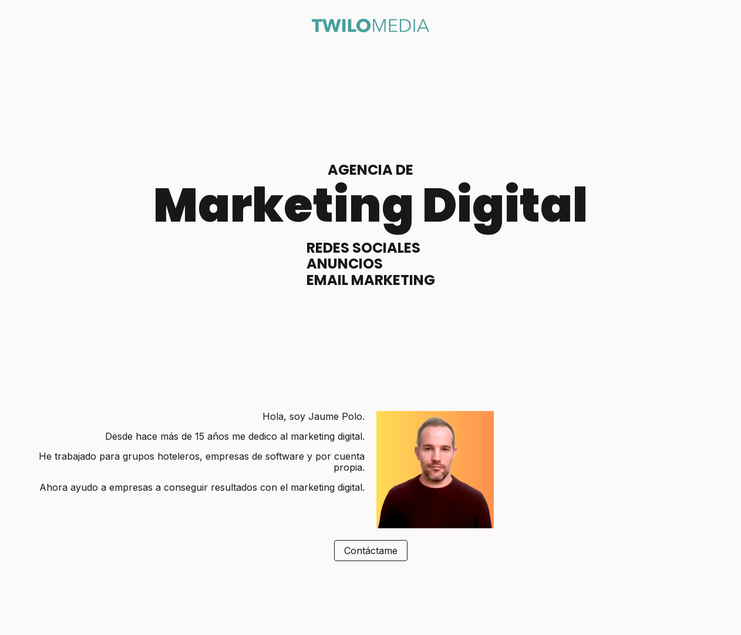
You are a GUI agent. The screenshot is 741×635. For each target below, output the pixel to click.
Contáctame (371, 550)
